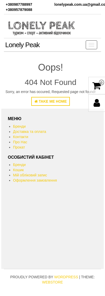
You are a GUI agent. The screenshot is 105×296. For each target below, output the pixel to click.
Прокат (19, 147)
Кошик (18, 170)
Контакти (20, 137)
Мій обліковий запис (30, 175)
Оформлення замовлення (35, 180)
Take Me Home (50, 101)
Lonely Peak (22, 45)
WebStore (52, 282)
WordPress (66, 277)
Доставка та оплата (29, 132)
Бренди (19, 126)
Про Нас (20, 142)
